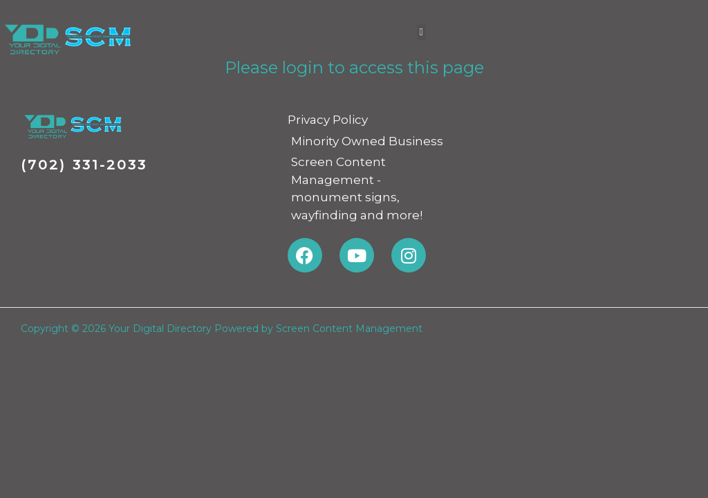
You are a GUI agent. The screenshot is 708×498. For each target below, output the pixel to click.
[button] (421, 32)
